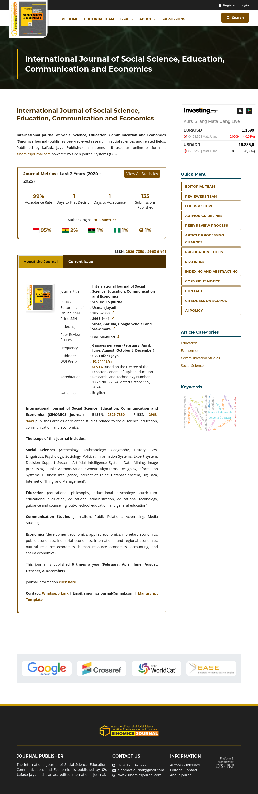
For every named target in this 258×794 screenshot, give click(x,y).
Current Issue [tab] (80, 261)
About (146, 19)
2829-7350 (135, 251)
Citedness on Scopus (206, 301)
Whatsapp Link (55, 593)
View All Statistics (142, 174)
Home (70, 19)
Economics (190, 350)
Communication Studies (200, 358)
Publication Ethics (204, 252)
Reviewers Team (201, 196)
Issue (125, 19)
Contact (193, 291)
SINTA (97, 366)
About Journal (181, 775)
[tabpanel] (92, 440)
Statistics (194, 262)
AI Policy (194, 310)
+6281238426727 (132, 765)
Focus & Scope (199, 206)
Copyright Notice (202, 281)
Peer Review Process (206, 225)
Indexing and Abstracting (211, 271)
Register (229, 5)
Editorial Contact (183, 770)
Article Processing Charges (204, 238)
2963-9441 (156, 251)
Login (245, 5)
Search (235, 17)
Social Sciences (193, 365)
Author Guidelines (203, 216)
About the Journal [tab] (41, 261)
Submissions (173, 19)
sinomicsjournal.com (34, 154)
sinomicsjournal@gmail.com (141, 770)
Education (189, 343)
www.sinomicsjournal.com (140, 775)
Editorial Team (99, 19)
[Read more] (113, 313)
